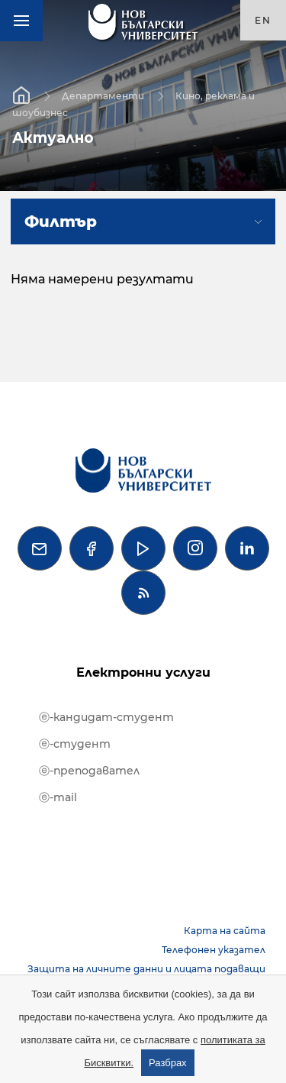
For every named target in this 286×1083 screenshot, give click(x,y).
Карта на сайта (224, 930)
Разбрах (168, 1062)
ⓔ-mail (58, 797)
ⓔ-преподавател (89, 770)
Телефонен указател (213, 949)
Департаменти (103, 95)
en (263, 20)
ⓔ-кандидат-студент (106, 717)
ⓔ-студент (75, 744)
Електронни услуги (143, 672)
